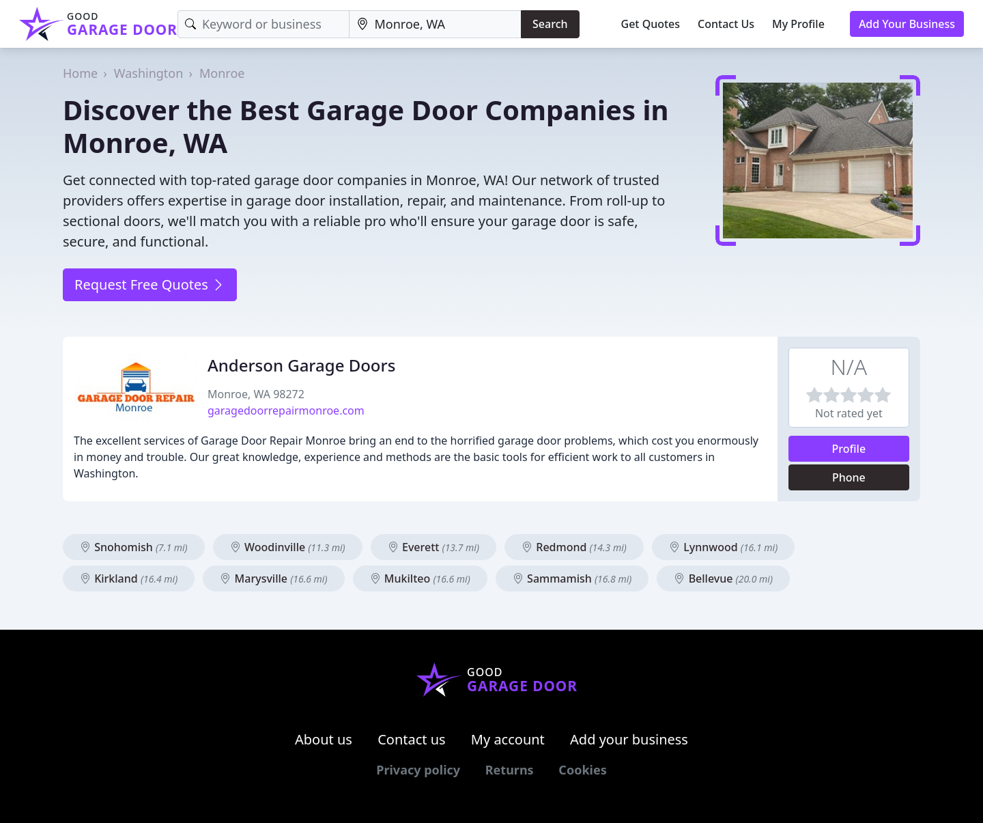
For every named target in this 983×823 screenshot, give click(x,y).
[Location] (435, 24)
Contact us (411, 739)
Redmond (574, 547)
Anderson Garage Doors (301, 365)
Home (80, 73)
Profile (849, 448)
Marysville (273, 578)
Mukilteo (420, 578)
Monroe (221, 73)
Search (549, 23)
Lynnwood (723, 547)
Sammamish (572, 578)
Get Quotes (651, 23)
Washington (149, 73)
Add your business (629, 739)
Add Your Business (907, 23)
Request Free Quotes (149, 284)
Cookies (582, 770)
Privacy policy (418, 770)
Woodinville (287, 547)
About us (323, 739)
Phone (849, 477)
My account (508, 739)
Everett (433, 547)
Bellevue (723, 578)
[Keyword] (263, 24)
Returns (509, 770)
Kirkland (128, 578)
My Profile (798, 23)
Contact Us (726, 23)
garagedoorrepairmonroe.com (286, 410)
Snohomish (134, 547)
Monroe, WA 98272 (256, 394)
